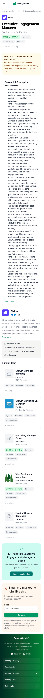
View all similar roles (21, 574)
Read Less (9, 301)
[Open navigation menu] (4, 3)
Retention (19, 11)
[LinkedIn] (12, 315)
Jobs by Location (21, 673)
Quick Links (21, 686)
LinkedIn (16, 654)
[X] (19, 315)
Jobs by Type (21, 680)
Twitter (27, 654)
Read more (6, 337)
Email (6, 605)
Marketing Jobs (8, 11)
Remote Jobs (21, 667)
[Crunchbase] (15, 315)
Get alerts (21, 615)
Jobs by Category (21, 661)
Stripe (10, 18)
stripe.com (11, 355)
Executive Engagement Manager (20, 25)
